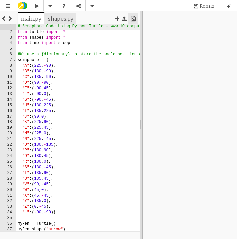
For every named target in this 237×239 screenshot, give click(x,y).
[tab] (31, 18)
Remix (207, 6)
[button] (8, 6)
